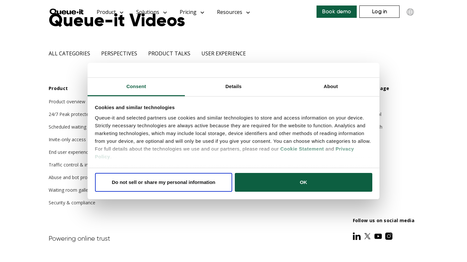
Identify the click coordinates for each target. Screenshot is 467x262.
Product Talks (169, 53)
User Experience (223, 53)
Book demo (336, 11)
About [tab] (331, 86)
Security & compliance (72, 202)
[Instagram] (389, 236)
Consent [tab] (136, 86)
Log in (379, 11)
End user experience (70, 152)
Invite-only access (67, 139)
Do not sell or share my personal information (163, 182)
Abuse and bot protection (75, 177)
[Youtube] (378, 236)
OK (303, 182)
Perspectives (119, 53)
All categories (69, 53)
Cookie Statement (302, 149)
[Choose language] (410, 12)
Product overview (67, 101)
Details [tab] (233, 86)
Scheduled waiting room (74, 127)
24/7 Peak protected (70, 114)
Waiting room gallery (70, 190)
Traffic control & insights (75, 165)
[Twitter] (368, 236)
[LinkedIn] (357, 236)
